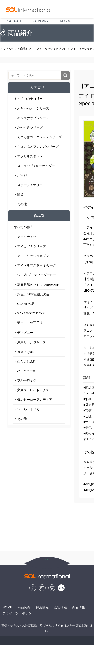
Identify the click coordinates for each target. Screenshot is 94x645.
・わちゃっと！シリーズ (31, 108)
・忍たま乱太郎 (25, 361)
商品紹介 (24, 607)
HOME (7, 607)
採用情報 (42, 607)
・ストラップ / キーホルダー (34, 166)
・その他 (20, 204)
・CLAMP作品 (24, 304)
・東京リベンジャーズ (30, 342)
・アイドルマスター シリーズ (35, 265)
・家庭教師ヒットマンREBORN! (37, 284)
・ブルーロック (25, 380)
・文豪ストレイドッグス (31, 390)
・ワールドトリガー (28, 409)
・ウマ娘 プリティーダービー (35, 275)
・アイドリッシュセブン (31, 256)
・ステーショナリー (28, 185)
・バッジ (20, 175)
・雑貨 (19, 194)
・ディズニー (23, 332)
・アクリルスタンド (28, 156)
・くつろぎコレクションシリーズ (38, 137)
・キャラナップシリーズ (31, 118)
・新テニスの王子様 (28, 323)
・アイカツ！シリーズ (30, 246)
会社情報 (60, 607)
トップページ (8, 48)
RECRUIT (67, 21)
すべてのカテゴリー (28, 98)
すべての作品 (23, 227)
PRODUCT (13, 21)
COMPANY (41, 21)
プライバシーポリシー (19, 613)
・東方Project (24, 352)
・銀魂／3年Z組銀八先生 (31, 294)
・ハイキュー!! (24, 371)
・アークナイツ (25, 237)
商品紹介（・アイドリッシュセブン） (43, 48)
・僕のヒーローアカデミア (33, 399)
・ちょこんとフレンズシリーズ (36, 146)
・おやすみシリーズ (28, 127)
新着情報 (78, 607)
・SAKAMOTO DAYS (29, 313)
